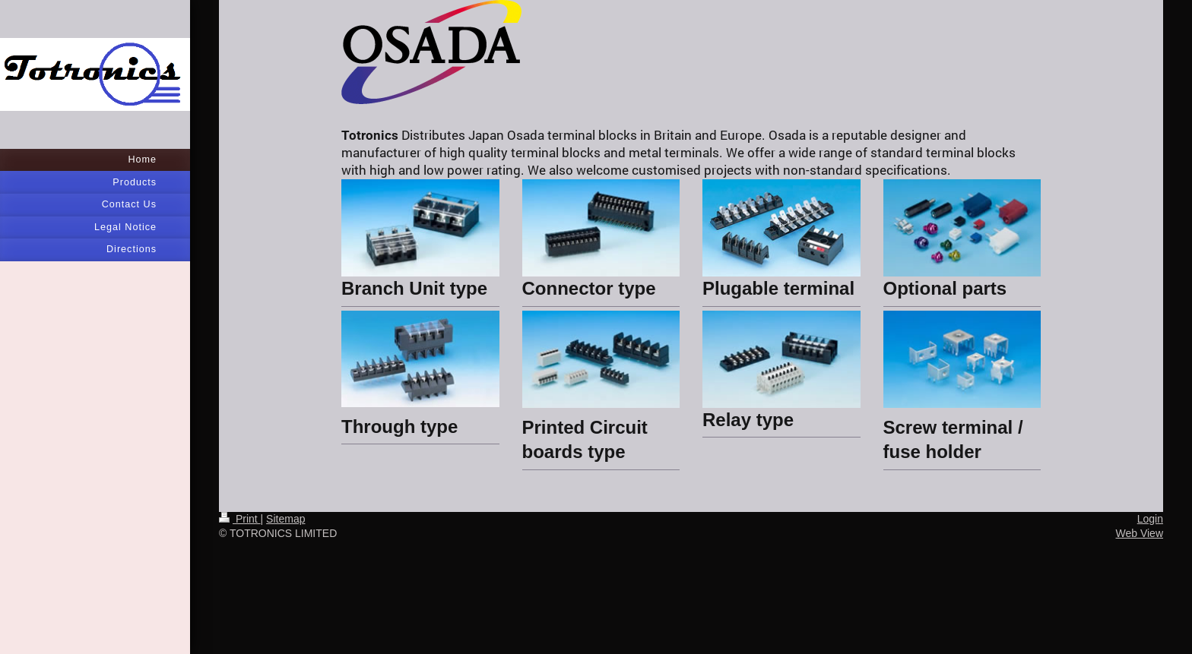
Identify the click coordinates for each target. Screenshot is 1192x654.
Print (240, 519)
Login (1150, 519)
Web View (1139, 533)
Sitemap (285, 519)
